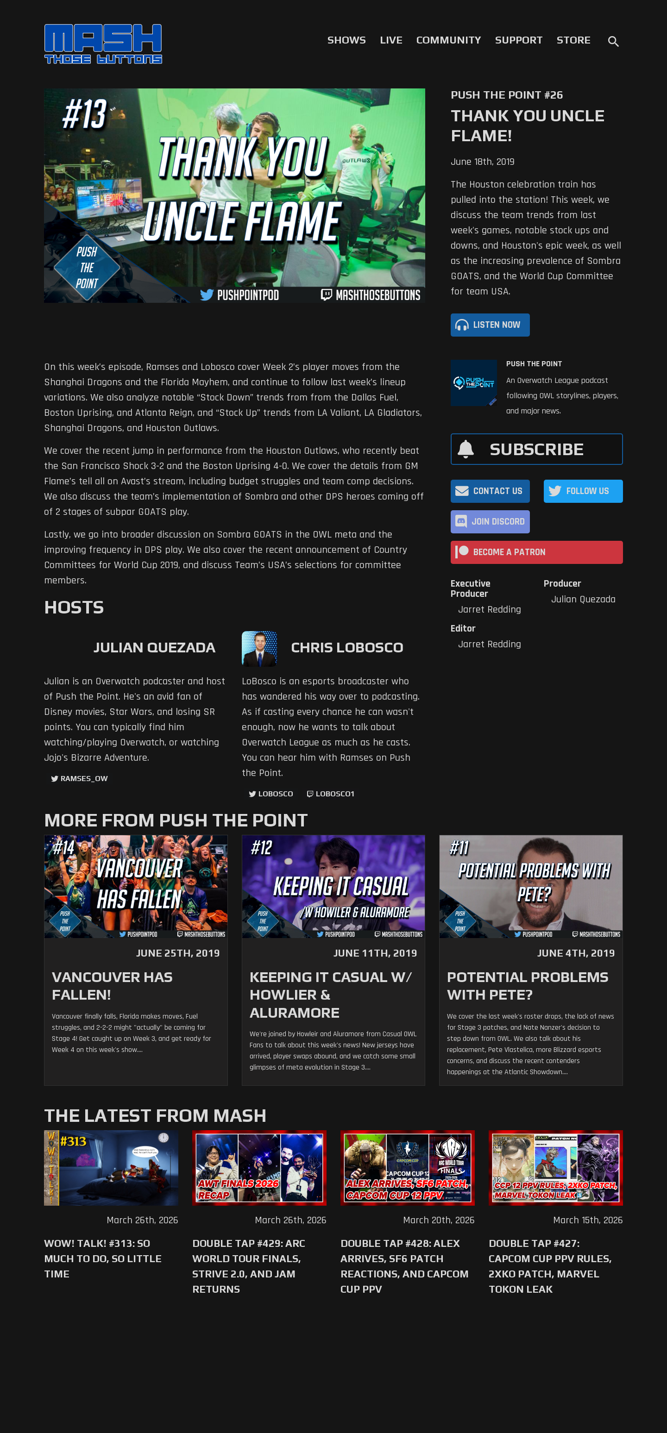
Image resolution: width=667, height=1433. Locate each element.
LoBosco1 (335, 793)
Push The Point (534, 364)
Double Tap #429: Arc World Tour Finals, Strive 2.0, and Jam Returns (248, 1266)
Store (574, 40)
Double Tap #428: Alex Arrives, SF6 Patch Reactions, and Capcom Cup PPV (404, 1266)
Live (391, 40)
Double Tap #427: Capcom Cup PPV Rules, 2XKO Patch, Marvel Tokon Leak (550, 1266)
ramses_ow (84, 778)
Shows (346, 40)
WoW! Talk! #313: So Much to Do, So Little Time (103, 1258)
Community (448, 40)
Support (519, 40)
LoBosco (275, 793)
